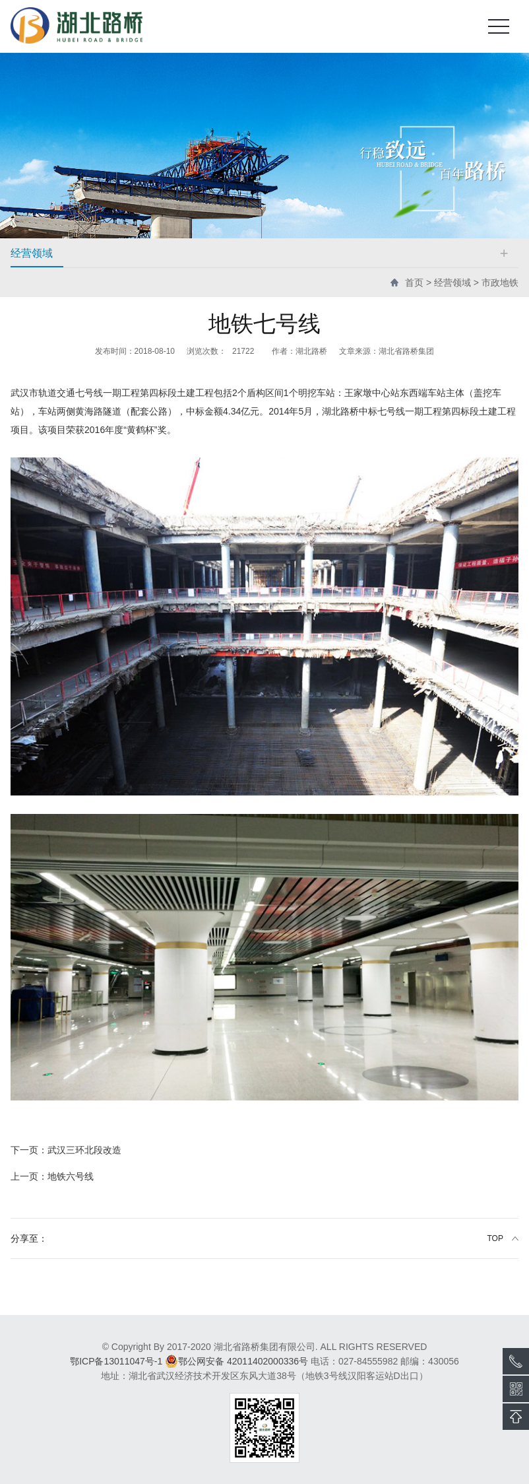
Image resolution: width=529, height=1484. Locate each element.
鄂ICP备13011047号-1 (116, 1361)
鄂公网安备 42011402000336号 (236, 1361)
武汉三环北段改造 (66, 1150)
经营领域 (452, 282)
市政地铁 (500, 282)
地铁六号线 (52, 1176)
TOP (495, 1238)
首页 (414, 282)
